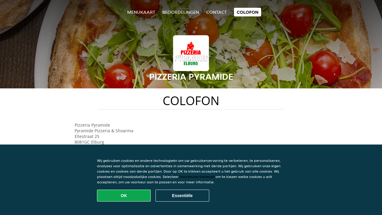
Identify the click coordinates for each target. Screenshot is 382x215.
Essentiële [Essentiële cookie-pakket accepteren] (182, 195)
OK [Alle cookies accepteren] (124, 195)
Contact (216, 12)
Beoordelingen (180, 12)
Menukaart (141, 12)
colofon (247, 12)
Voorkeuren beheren (197, 176)
